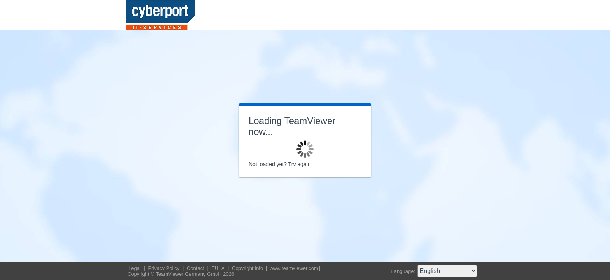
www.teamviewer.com (294, 268)
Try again (299, 164)
